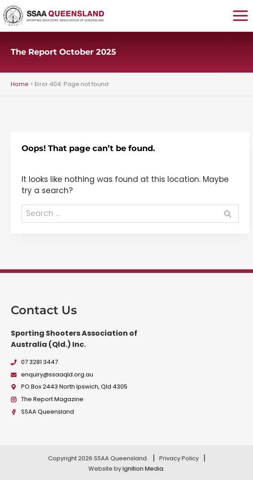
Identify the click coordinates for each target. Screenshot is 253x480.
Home (20, 84)
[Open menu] (240, 15)
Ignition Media (142, 468)
